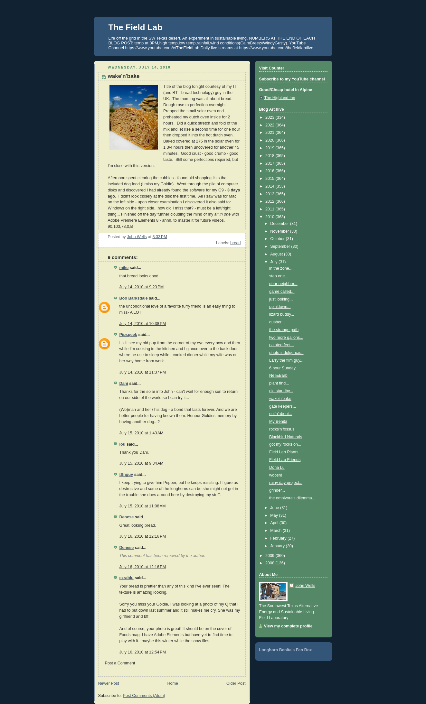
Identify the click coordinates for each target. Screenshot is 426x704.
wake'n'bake (280, 398)
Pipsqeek (128, 334)
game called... (282, 291)
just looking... (281, 299)
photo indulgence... (286, 352)
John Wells (305, 585)
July (274, 262)
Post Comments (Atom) (144, 695)
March (276, 530)
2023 (270, 117)
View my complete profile (288, 626)
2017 (270, 163)
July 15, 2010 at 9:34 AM (141, 463)
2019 (270, 148)
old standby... (281, 391)
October (278, 238)
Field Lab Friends (284, 460)
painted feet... (281, 345)
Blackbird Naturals (285, 437)
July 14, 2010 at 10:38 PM (142, 323)
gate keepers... (282, 406)
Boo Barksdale (133, 298)
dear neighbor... (283, 284)
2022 (270, 125)
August (277, 254)
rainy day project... (285, 482)
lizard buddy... (281, 314)
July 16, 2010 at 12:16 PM (142, 536)
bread (235, 243)
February (279, 538)
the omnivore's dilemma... (292, 498)
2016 (270, 171)
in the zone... (280, 268)
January (278, 546)
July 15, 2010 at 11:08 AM (142, 506)
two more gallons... (286, 337)
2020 (270, 140)
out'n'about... (280, 414)
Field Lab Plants (283, 452)
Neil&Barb (278, 375)
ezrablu (126, 578)
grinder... (277, 490)
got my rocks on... (285, 444)
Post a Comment (120, 663)
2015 (270, 178)
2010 (270, 217)
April (274, 523)
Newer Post (108, 683)
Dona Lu (277, 467)
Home (172, 683)
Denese (126, 517)
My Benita (278, 421)
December (280, 223)
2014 (270, 186)
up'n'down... (280, 306)
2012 (270, 201)
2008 (270, 563)
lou (122, 444)
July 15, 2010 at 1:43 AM (141, 433)
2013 (270, 194)
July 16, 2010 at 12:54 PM (142, 652)
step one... (278, 276)
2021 (270, 132)
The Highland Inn (279, 98)
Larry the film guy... (286, 360)
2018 (270, 155)
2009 (270, 555)
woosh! (275, 475)
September (280, 246)
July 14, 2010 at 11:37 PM (142, 372)
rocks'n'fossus (281, 429)
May (274, 515)
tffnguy (126, 474)
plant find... (279, 383)
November (280, 231)
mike (124, 267)
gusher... (277, 322)
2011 (270, 209)
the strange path (283, 330)
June (275, 507)
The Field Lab (136, 27)
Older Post (236, 683)
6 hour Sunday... (284, 368)
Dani (123, 383)
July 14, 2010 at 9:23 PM (141, 287)
